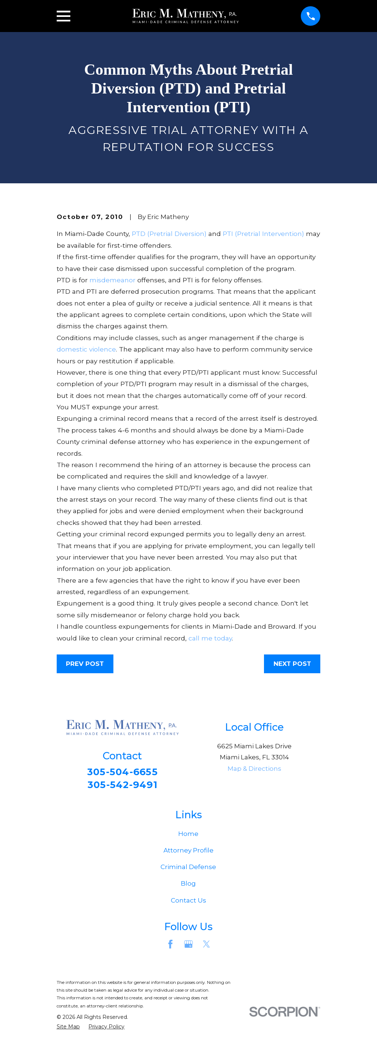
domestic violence (86, 349)
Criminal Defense (188, 869)
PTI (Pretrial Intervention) (263, 233)
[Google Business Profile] (188, 946)
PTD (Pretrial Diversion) (169, 233)
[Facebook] (170, 946)
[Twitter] (206, 946)
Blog (188, 886)
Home (188, 836)
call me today (210, 638)
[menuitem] (68, 1029)
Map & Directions (254, 768)
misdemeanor (112, 280)
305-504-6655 (122, 772)
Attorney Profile (188, 852)
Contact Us (188, 902)
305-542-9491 (122, 786)
